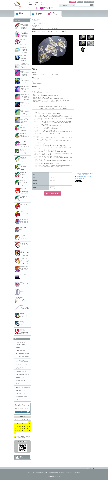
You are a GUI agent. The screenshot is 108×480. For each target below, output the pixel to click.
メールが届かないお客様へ (22, 364)
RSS (21, 456)
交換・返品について (20, 390)
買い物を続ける (80, 178)
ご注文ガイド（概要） (21, 350)
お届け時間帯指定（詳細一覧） (23, 374)
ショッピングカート (54, 14)
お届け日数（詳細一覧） (21, 371)
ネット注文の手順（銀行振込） (23, 356)
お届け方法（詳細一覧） (21, 368)
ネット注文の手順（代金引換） (23, 353)
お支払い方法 (36, 472)
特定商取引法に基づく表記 (55, 472)
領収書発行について (20, 380)
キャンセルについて (20, 393)
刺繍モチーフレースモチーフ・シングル (38, 25)
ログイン (80, 2)
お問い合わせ (38, 14)
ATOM (22, 457)
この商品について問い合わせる (84, 176)
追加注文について (20, 384)
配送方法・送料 (43, 472)
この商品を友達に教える (82, 175)
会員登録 (72, 2)
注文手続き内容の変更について (23, 387)
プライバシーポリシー (67, 472)
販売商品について (20, 347)
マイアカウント (89, 2)
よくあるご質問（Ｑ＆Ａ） (22, 396)
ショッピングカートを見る (22, 412)
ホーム (22, 14)
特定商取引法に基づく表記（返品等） (85, 173)
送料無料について (20, 377)
